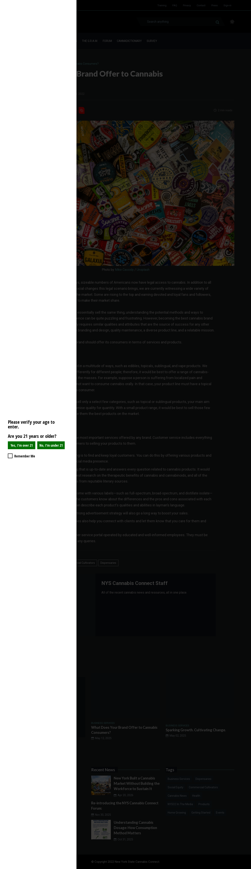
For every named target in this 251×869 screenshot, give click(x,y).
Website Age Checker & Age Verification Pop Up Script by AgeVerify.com (246, 868)
